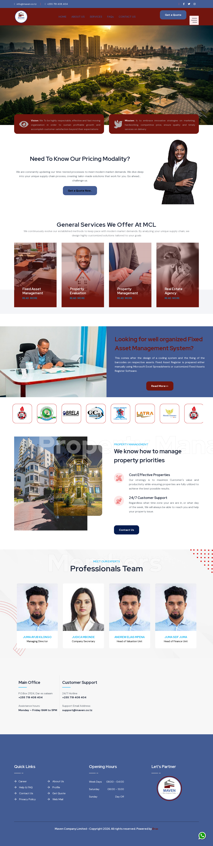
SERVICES (96, 16)
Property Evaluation (78, 291)
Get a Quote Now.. (80, 190)
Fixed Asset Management (32, 291)
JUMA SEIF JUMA (176, 637)
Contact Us (126, 530)
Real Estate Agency (174, 291)
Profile (53, 787)
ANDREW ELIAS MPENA (129, 637)
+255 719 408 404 (30, 697)
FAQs (110, 16)
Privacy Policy (25, 799)
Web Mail (55, 799)
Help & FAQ (23, 787)
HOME (62, 16)
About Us (55, 781)
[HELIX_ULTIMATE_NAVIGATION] (194, 16)
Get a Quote (173, 15)
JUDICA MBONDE (83, 637)
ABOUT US (78, 16)
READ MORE (30, 298)
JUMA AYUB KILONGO (37, 637)
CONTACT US (127, 16)
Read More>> (159, 386)
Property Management (127, 291)
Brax (155, 829)
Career (20, 781)
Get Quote (56, 793)
